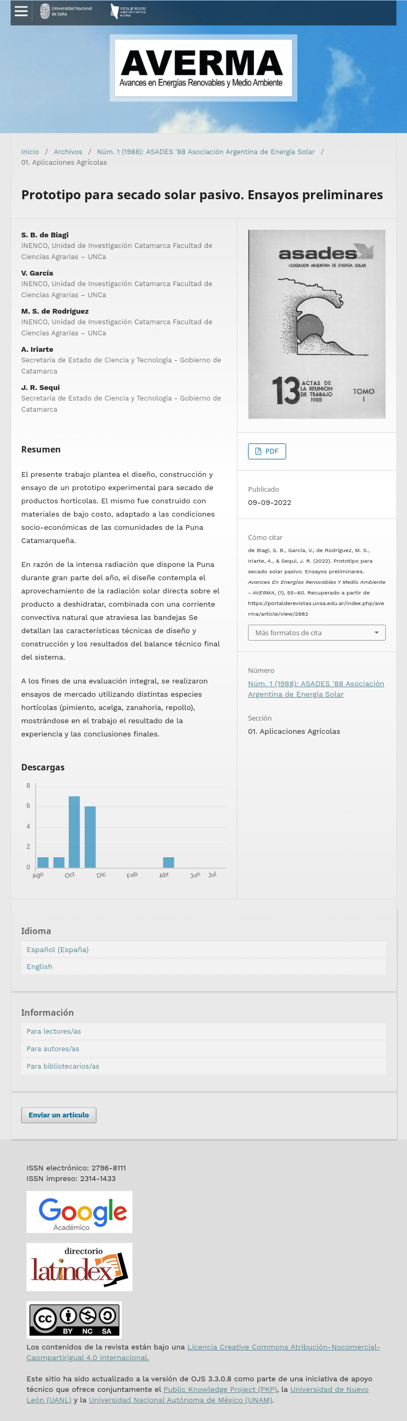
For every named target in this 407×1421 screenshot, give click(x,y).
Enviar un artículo (59, 1115)
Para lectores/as (53, 1031)
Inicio (30, 152)
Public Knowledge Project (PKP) (220, 1389)
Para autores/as (52, 1049)
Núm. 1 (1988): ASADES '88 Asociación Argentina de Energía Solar (206, 152)
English (39, 966)
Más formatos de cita (288, 632)
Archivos (68, 152)
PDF (271, 451)
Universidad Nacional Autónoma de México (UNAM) (180, 1400)
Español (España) (57, 949)
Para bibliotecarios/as (62, 1066)
